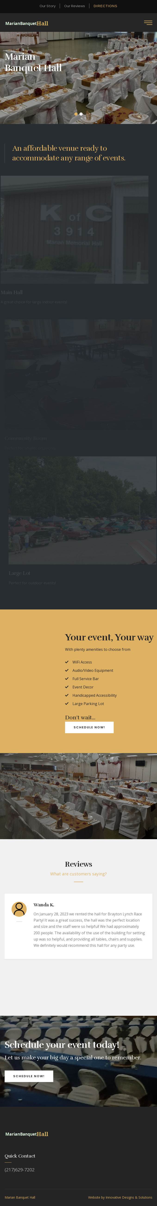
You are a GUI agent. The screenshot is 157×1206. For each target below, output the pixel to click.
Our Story (48, 5)
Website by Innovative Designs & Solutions (120, 1197)
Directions (105, 6)
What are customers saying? (78, 874)
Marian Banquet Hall (20, 1197)
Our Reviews (74, 5)
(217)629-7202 (20, 1169)
